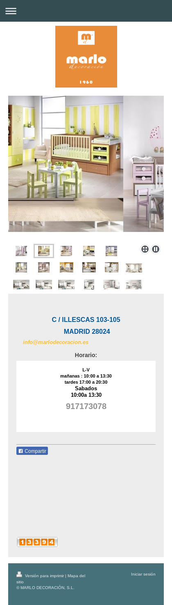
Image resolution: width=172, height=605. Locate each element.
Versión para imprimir (40, 575)
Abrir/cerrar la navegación (86, 11)
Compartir (32, 451)
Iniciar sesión (143, 574)
